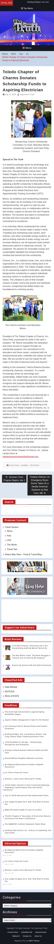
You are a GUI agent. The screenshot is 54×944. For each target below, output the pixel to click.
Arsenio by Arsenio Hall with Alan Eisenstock (31, 665)
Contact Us (27, 936)
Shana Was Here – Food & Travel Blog (23, 554)
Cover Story (14, 465)
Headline (24, 465)
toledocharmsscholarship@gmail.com (20, 456)
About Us (38, 936)
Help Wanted (11, 687)
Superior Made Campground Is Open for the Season (27, 720)
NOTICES (9, 691)
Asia (9, 535)
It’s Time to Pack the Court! (16, 773)
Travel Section (11, 527)
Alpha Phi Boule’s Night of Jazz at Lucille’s (23, 810)
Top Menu (27, 8)
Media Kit (16, 936)
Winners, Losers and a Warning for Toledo (23, 779)
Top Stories (34, 465)
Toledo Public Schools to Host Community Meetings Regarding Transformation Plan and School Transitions (26, 787)
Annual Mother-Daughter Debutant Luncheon (24, 758)
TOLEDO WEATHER (27, 611)
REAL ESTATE (12, 696)
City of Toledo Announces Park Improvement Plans (27, 795)
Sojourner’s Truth (27, 94)
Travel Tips (12, 549)
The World (12, 545)
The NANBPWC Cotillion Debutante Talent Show (25, 824)
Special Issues (40, 932)
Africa (9, 531)
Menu (27, 48)
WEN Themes (34, 941)
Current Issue (13, 932)
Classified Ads (26, 932)
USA (9, 540)
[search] (24, 510)
